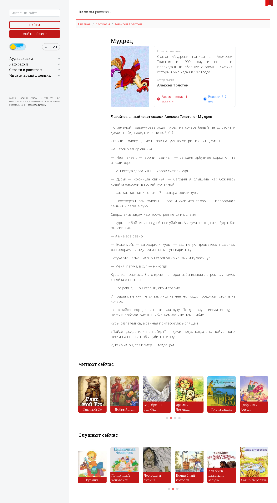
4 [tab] (179, 418)
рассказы (94, 11)
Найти (34, 25)
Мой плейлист (35, 34)
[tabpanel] (92, 395)
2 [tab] (171, 418)
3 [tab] (175, 418)
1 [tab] (167, 418)
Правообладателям (36, 104)
